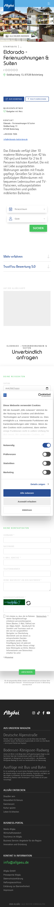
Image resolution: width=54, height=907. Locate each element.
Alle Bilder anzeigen (19, 36)
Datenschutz (41, 616)
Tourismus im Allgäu (12, 836)
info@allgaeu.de (16, 862)
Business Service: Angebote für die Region (22, 840)
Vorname (8, 535)
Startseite (10, 47)
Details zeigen (38, 484)
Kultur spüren (9, 808)
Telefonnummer (11, 569)
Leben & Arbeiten (11, 811)
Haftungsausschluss (12, 882)
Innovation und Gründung (15, 844)
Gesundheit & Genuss (13, 800)
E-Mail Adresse (12, 557)
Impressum (8, 890)
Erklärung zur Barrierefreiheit (16, 886)
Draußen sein (9, 796)
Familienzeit (8, 804)
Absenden (27, 672)
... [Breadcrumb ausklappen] (21, 46)
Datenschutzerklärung (13, 878)
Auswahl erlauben (27, 501)
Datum (6, 383)
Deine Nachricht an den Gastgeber (22, 580)
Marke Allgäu (9, 829)
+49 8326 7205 (10, 134)
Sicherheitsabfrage (14, 597)
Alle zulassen (27, 493)
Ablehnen (27, 510)
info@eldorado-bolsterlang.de (15, 139)
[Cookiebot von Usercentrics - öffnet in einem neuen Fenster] (38, 395)
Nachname (8, 546)
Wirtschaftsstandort (12, 833)
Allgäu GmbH (9, 871)
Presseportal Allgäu (12, 875)
